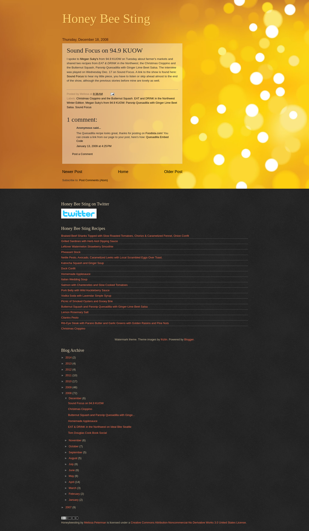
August (73, 458)
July (71, 464)
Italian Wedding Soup (74, 279)
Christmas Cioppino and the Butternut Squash (104, 98)
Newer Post (72, 172)
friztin (164, 339)
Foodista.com (153, 133)
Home (123, 172)
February (74, 493)
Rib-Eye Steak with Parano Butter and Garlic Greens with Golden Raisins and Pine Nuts (115, 323)
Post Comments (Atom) (93, 180)
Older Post (173, 172)
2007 (68, 507)
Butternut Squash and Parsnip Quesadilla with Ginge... (101, 415)
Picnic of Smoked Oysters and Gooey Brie (87, 301)
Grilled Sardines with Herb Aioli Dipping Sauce (89, 241)
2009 (68, 387)
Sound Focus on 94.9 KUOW (86, 403)
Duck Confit (68, 268)
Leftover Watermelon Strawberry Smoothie (87, 246)
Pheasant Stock (70, 252)
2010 (68, 381)
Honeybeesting (70, 522)
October (74, 446)
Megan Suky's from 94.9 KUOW (104, 102)
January (74, 499)
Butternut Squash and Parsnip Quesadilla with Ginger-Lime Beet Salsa (104, 306)
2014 (68, 357)
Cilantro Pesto (70, 317)
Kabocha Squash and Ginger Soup (82, 263)
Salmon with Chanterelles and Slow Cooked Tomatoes (94, 285)
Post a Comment (82, 154)
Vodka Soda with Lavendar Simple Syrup (86, 295)
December (75, 398)
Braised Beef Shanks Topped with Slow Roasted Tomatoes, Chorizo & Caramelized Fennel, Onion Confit (125, 235)
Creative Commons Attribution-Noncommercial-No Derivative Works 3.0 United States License (188, 522)
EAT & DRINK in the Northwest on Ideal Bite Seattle (99, 426)
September (76, 452)
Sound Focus (75, 76)
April (72, 482)
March (73, 488)
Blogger (189, 339)
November (75, 440)
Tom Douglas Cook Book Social (87, 432)
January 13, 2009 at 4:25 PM (94, 146)
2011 (68, 375)
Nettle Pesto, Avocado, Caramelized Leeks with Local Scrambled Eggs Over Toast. (111, 257)
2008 (68, 393)
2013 (68, 363)
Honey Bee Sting (106, 18)
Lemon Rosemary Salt (74, 312)
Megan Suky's (89, 59)
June (72, 470)
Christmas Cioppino (73, 328)
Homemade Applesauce (76, 274)
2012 (68, 369)
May (72, 476)
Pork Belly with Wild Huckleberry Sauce (85, 290)
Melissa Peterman (95, 522)
